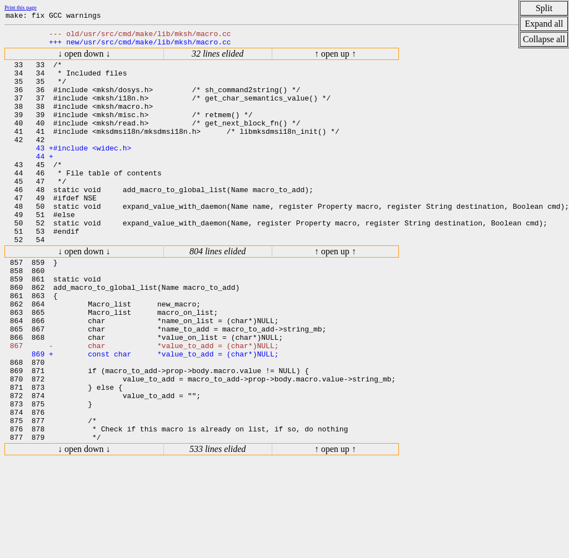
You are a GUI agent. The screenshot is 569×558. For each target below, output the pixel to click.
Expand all (544, 23)
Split (544, 8)
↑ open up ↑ (335, 58)
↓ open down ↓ (84, 58)
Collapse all (544, 39)
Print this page (20, 7)
